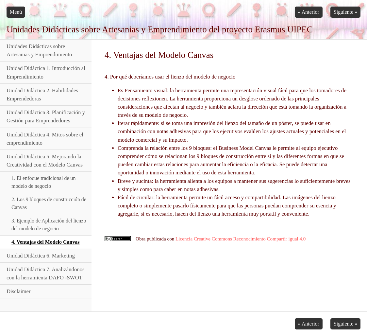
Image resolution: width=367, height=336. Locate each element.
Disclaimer (19, 291)
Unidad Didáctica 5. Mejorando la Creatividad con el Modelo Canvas (45, 160)
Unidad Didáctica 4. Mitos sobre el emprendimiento (45, 139)
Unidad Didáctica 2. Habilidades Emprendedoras (42, 94)
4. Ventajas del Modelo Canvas (45, 242)
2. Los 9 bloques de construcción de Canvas (48, 203)
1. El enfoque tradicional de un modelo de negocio (43, 182)
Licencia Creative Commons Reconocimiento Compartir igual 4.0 (240, 238)
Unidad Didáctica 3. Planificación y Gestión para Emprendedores (46, 116)
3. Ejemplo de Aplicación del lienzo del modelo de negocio (48, 224)
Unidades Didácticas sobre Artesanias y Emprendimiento (39, 50)
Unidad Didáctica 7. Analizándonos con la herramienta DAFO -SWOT (46, 273)
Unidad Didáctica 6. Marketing (41, 256)
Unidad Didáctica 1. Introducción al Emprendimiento (46, 72)
